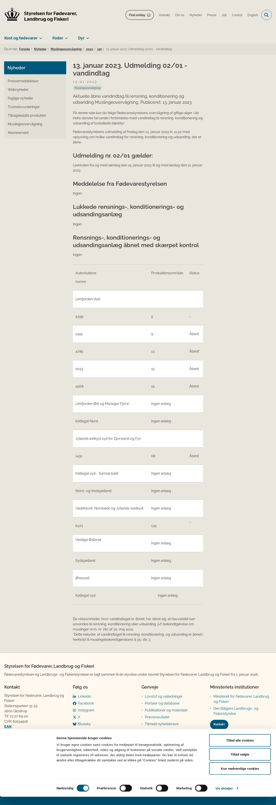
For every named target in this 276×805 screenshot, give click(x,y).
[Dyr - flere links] (87, 36)
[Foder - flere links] (65, 36)
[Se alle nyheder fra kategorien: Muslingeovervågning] (87, 87)
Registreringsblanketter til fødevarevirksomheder (165, 733)
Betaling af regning (20, 732)
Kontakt (219, 724)
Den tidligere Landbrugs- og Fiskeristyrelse (235, 711)
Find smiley (137, 15)
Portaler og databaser (162, 703)
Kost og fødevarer (21, 38)
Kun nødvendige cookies (240, 777)
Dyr (81, 38)
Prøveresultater (157, 717)
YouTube (85, 731)
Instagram (86, 710)
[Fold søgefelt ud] (266, 15)
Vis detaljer (224, 796)
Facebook (86, 703)
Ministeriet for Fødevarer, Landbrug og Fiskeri (241, 699)
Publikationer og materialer (166, 710)
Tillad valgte (240, 763)
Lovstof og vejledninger (164, 696)
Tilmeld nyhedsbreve (162, 724)
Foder (57, 38)
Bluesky (84, 724)
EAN (7, 726)
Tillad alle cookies (240, 748)
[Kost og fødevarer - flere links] (40, 36)
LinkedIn (84, 696)
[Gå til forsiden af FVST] (41, 15)
